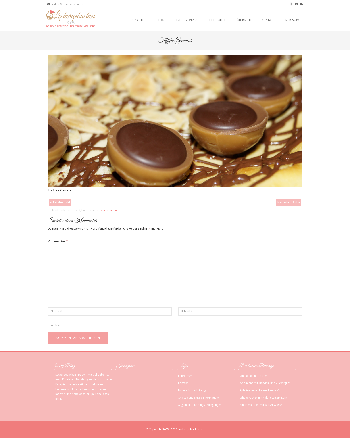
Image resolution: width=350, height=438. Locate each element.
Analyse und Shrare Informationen (199, 398)
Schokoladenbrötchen (253, 376)
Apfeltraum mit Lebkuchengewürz (261, 390)
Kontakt (268, 20)
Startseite (139, 20)
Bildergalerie (217, 20)
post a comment (107, 210)
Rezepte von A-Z (186, 20)
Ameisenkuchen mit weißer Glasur (261, 405)
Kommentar (58, 241)
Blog (160, 20)
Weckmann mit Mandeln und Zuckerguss (265, 383)
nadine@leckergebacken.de (68, 4)
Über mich (244, 20)
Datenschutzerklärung (192, 390)
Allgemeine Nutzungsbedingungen (199, 405)
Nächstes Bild (288, 202)
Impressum (292, 20)
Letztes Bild (60, 202)
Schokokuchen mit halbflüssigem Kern (263, 398)
